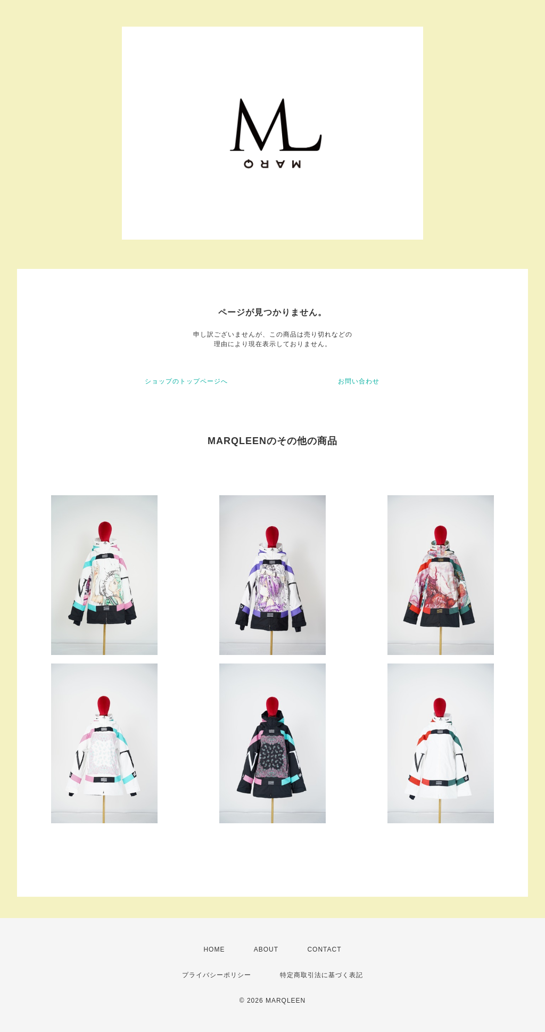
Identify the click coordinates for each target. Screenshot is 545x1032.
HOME (214, 949)
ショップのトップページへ (186, 381)
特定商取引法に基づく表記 (321, 975)
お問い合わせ (358, 381)
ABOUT (266, 949)
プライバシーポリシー (216, 975)
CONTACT (324, 949)
